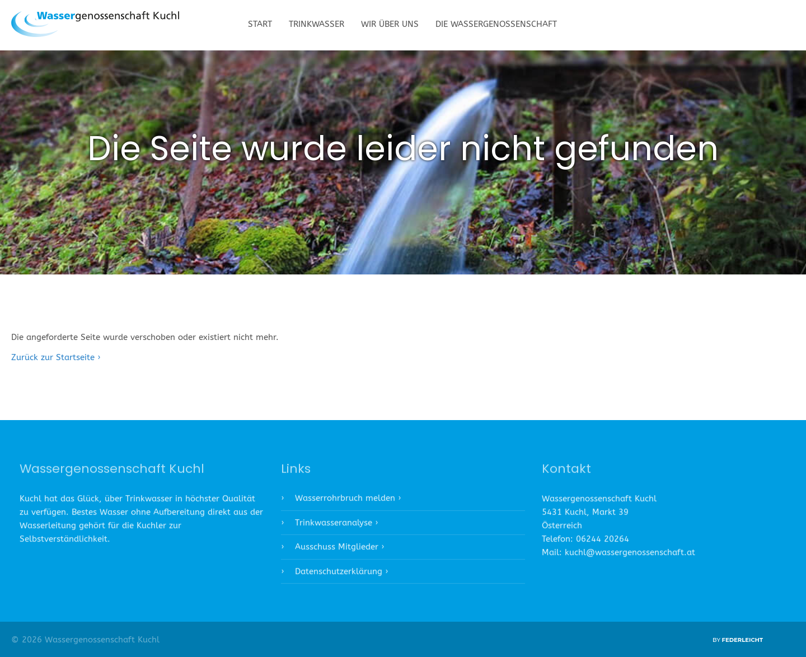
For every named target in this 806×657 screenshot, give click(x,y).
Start (260, 24)
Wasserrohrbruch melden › (348, 501)
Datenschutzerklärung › (341, 574)
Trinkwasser (316, 24)
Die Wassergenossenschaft (496, 24)
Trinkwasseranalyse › (336, 525)
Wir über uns (390, 24)
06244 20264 (602, 542)
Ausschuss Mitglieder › (339, 550)
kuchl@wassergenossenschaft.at (630, 556)
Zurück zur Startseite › (55, 357)
